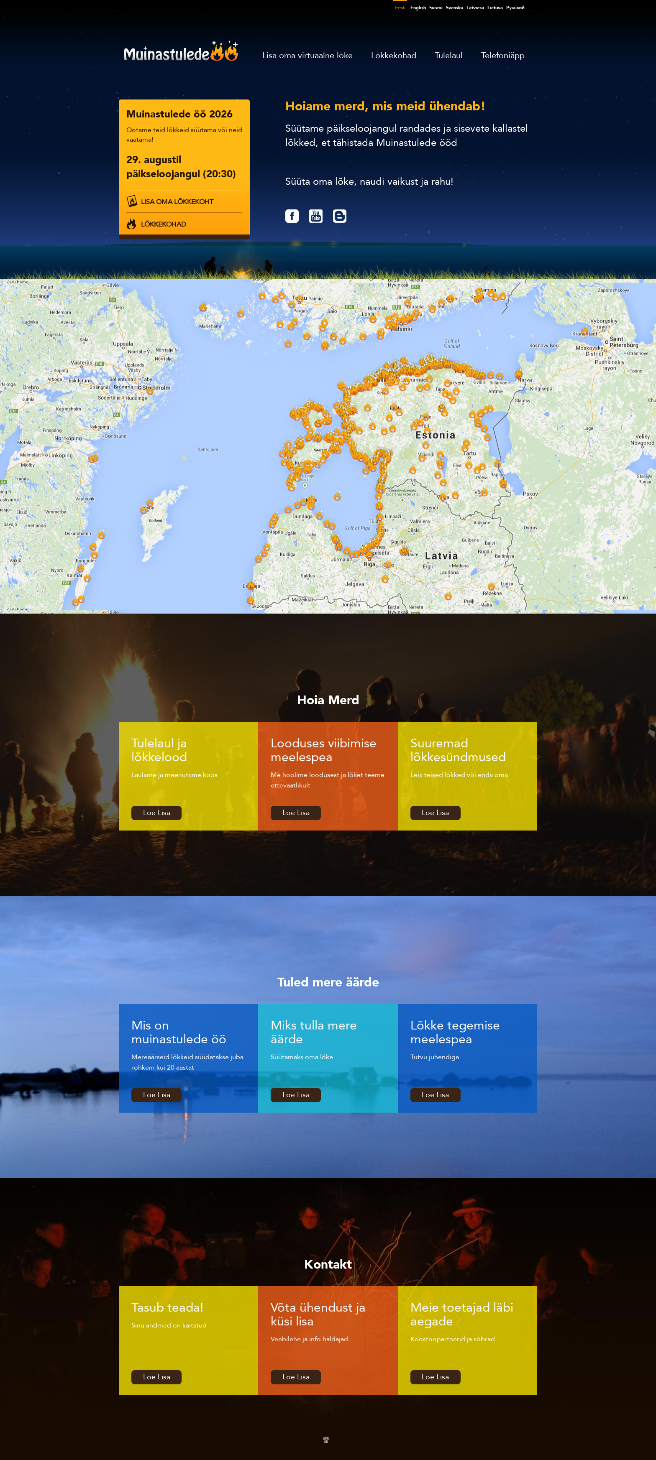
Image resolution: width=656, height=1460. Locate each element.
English (418, 8)
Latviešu (475, 8)
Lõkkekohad (393, 55)
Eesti (400, 7)
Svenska (454, 8)
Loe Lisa (156, 813)
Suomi (436, 8)
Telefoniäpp (503, 55)
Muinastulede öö (181, 51)
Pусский (515, 8)
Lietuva (495, 8)
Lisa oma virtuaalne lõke (307, 55)
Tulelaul (449, 55)
